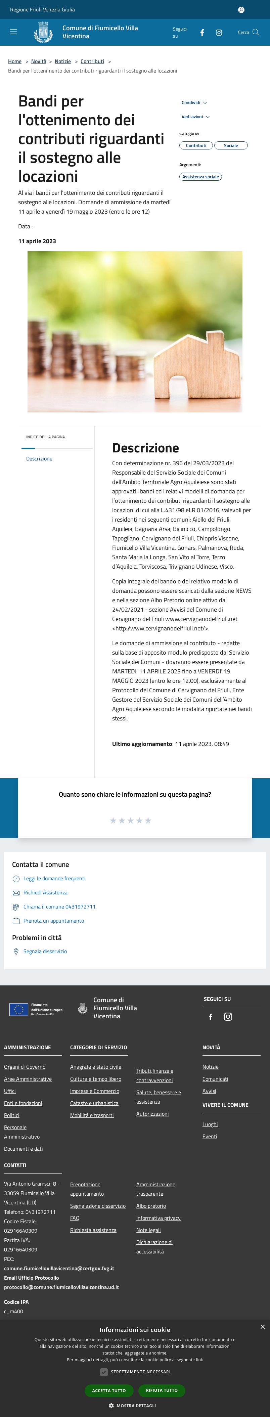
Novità (38, 61)
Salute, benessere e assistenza (158, 1097)
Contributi (92, 61)
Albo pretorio (151, 1206)
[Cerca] (256, 32)
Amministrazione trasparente (155, 1189)
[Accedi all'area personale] (241, 10)
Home (14, 61)
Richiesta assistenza (93, 1230)
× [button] (262, 1327)
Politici (11, 1115)
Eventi (210, 1136)
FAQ (75, 1218)
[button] (135, 1405)
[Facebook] (199, 32)
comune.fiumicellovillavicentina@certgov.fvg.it (59, 1268)
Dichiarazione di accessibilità (154, 1246)
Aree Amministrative (28, 1079)
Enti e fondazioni (23, 1103)
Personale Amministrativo (22, 1132)
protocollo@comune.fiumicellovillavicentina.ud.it (61, 1287)
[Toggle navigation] (13, 32)
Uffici (10, 1091)
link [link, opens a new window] (199, 1360)
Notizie (63, 61)
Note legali (148, 1230)
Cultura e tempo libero (95, 1079)
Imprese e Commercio (94, 1091)
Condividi (195, 103)
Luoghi (210, 1124)
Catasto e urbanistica (94, 1103)
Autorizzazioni (152, 1114)
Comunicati (215, 1079)
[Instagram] (216, 32)
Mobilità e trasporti (92, 1115)
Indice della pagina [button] (45, 437)
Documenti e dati (23, 1149)
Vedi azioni (197, 117)
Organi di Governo (24, 1067)
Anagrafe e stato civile (95, 1067)
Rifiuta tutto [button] (162, 1390)
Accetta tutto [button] (109, 1390)
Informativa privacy (158, 1218)
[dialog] (135, 1368)
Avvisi (209, 1091)
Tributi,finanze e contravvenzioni (154, 1075)
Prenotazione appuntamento (87, 1189)
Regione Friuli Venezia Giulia (42, 9)
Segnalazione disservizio (98, 1206)
